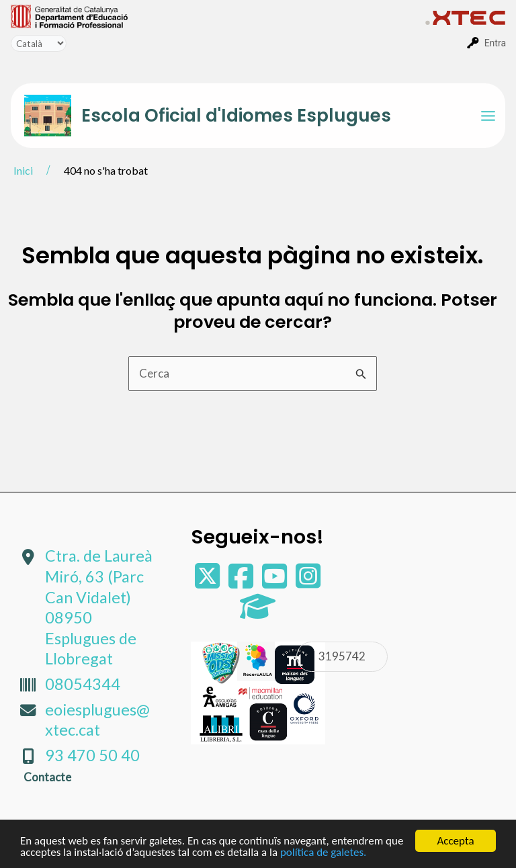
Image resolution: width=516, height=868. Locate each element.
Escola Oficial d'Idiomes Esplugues (236, 115)
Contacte (47, 777)
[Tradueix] (39, 43)
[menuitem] (218, 15)
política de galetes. (323, 853)
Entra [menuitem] (495, 43)
